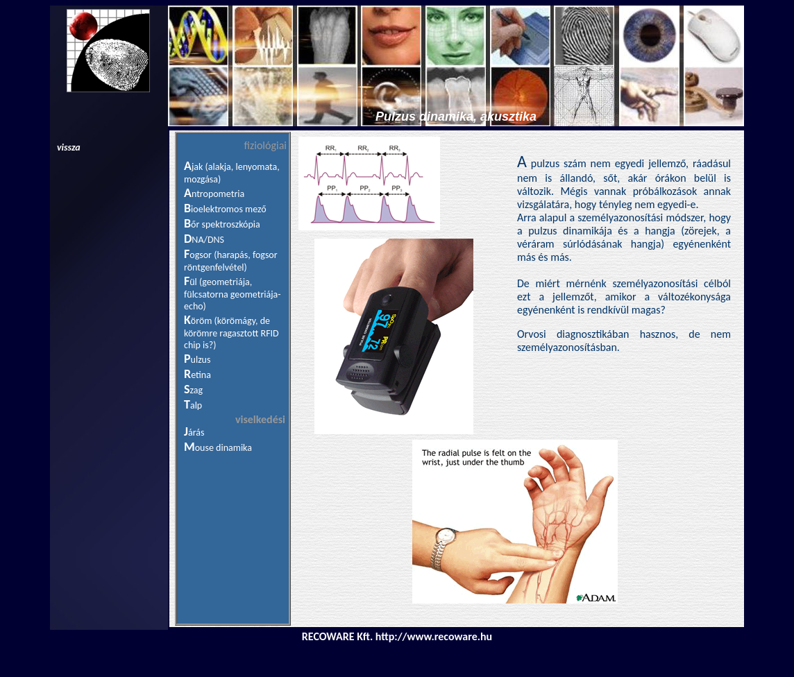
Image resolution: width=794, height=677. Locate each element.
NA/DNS (208, 240)
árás (196, 432)
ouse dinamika (223, 448)
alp (196, 405)
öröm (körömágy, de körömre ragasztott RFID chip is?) (231, 333)
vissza (69, 147)
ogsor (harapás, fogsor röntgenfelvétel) (231, 261)
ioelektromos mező (229, 209)
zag (196, 390)
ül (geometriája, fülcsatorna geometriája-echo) (232, 294)
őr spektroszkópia (225, 224)
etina (201, 375)
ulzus (201, 360)
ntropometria (218, 194)
